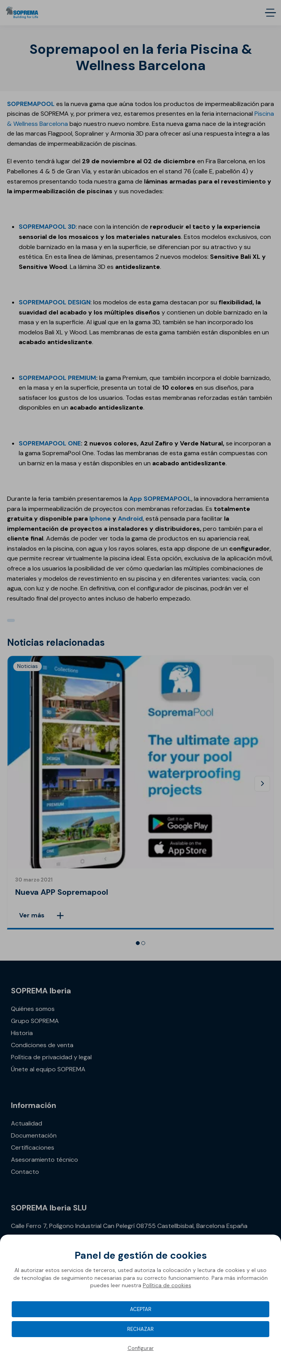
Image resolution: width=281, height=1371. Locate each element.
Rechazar (140, 1329)
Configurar (141, 1348)
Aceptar (140, 1309)
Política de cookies (167, 1285)
